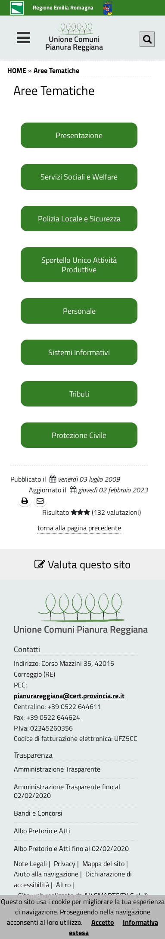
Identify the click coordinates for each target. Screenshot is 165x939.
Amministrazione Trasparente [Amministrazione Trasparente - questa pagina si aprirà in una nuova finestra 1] (57, 769)
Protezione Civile (79, 435)
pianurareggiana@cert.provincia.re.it (69, 695)
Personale (79, 311)
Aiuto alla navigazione (46, 874)
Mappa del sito (103, 863)
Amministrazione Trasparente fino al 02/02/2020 (67, 791)
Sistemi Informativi (79, 352)
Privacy (64, 863)
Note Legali (30, 863)
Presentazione (79, 135)
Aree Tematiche (56, 70)
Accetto (102, 922)
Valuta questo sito (82, 564)
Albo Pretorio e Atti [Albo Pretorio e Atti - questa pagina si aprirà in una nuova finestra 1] (42, 831)
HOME (16, 70)
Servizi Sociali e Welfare (79, 176)
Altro (63, 884)
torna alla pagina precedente (79, 528)
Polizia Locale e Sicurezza (79, 218)
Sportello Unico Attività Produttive (79, 264)
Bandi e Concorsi (38, 813)
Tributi (79, 394)
